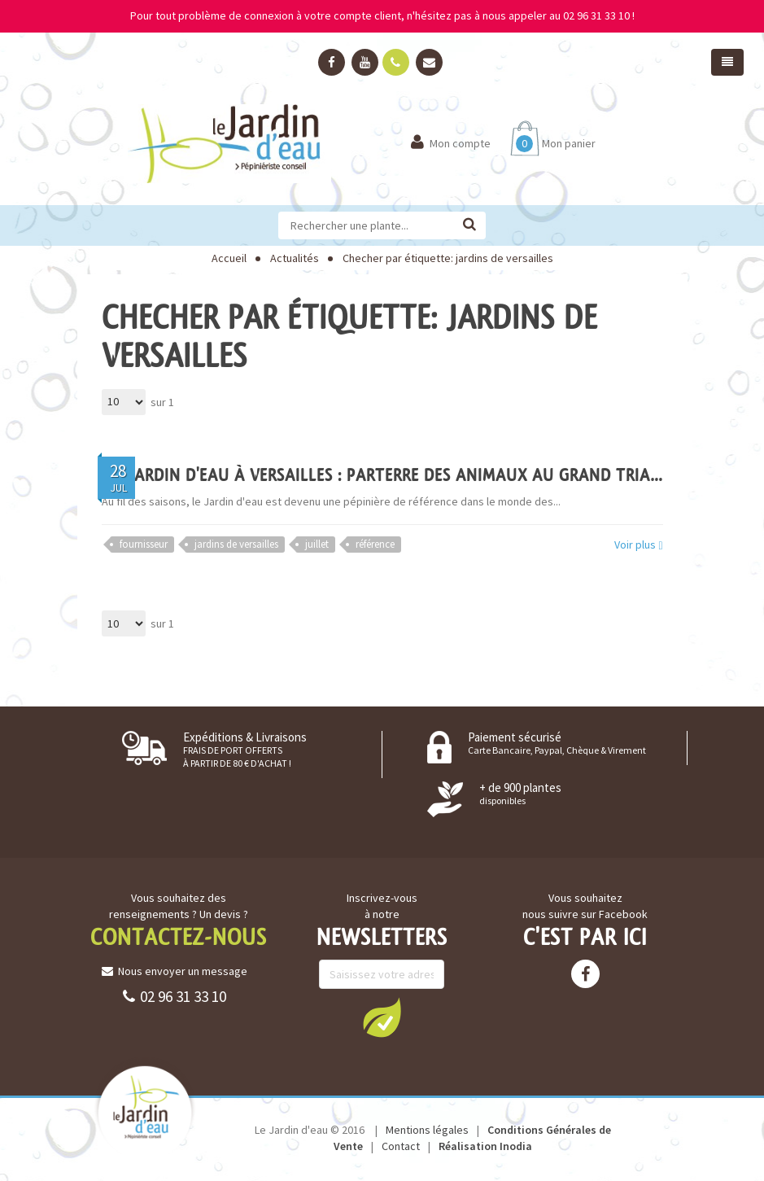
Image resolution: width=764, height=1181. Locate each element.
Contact (401, 1146)
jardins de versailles (236, 544)
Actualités (294, 258)
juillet (317, 544)
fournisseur (144, 544)
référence (375, 544)
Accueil (229, 258)
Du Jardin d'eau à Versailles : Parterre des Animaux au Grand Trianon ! (397, 475)
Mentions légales (427, 1129)
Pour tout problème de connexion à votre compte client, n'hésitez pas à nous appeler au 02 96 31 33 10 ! (382, 15)
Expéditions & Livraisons (245, 749)
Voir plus (638, 545)
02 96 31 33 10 (174, 996)
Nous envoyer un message (174, 971)
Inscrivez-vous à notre (382, 905)
